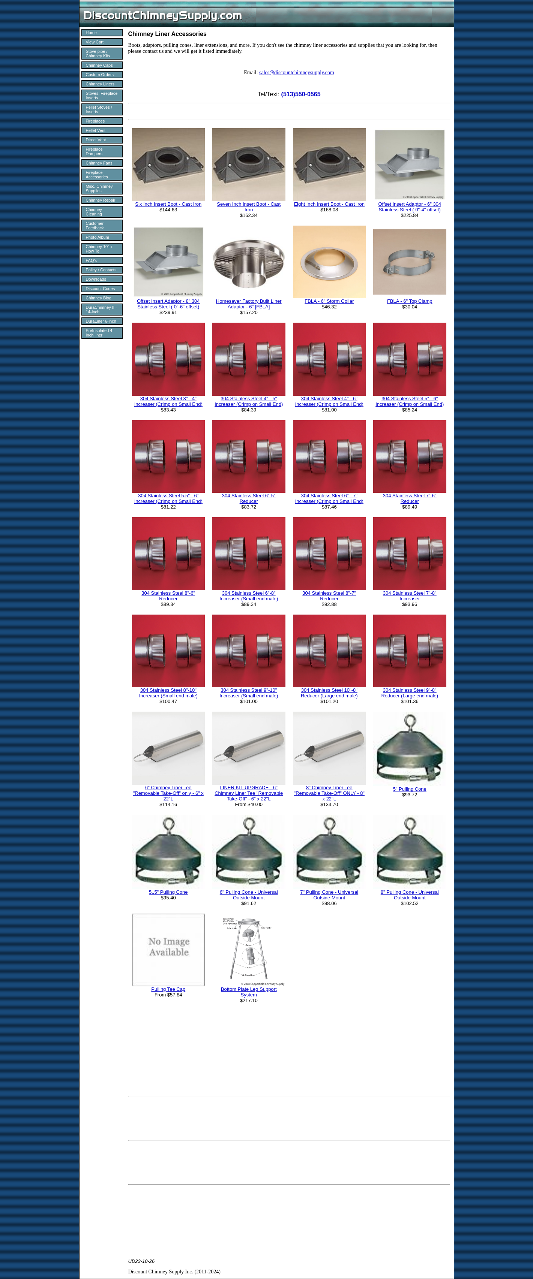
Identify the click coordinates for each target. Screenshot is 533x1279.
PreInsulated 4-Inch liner (100, 332)
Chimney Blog (98, 298)
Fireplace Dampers (94, 151)
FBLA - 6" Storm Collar (329, 301)
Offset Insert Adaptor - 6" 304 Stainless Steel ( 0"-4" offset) (409, 206)
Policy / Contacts (101, 270)
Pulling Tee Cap (168, 989)
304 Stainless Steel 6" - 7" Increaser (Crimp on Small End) (329, 498)
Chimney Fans (99, 163)
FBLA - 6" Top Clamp (409, 301)
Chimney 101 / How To (99, 248)
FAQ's (91, 260)
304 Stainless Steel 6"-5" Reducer (249, 498)
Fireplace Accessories (97, 174)
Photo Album (97, 237)
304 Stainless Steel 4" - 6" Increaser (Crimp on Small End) (329, 401)
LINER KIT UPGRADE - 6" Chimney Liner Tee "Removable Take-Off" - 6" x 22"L (249, 793)
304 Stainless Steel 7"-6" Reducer (410, 498)
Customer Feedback (95, 225)
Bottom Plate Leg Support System (249, 992)
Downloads (96, 279)
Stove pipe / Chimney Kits (98, 53)
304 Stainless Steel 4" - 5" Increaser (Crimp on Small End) (249, 401)
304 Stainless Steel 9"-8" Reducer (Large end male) (409, 693)
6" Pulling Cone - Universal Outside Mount (249, 895)
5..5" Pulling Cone (168, 892)
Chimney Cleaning (94, 211)
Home (91, 32)
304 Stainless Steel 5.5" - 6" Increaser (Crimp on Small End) (168, 498)
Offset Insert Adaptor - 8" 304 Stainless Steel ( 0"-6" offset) (168, 304)
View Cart (95, 42)
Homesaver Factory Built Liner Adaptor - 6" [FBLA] (249, 304)
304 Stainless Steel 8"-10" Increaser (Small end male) (168, 693)
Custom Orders (100, 74)
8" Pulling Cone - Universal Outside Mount (410, 895)
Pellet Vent (96, 130)
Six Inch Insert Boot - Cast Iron (168, 204)
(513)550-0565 (301, 94)
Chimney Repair (101, 200)
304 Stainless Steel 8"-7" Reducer (329, 595)
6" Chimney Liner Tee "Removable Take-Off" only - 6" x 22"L (168, 793)
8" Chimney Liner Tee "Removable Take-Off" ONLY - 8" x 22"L (329, 793)
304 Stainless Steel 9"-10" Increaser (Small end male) (248, 693)
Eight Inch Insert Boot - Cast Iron (329, 204)
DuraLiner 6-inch (101, 321)
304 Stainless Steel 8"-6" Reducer (168, 595)
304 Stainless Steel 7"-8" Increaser (410, 595)
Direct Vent (96, 140)
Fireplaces (95, 121)
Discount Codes (100, 288)
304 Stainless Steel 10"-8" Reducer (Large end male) (329, 693)
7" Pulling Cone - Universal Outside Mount (329, 895)
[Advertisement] (289, 1118)
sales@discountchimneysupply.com (296, 72)
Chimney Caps (99, 65)
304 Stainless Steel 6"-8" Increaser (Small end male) (248, 595)
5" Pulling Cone (409, 789)
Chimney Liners (100, 84)
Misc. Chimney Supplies (99, 188)
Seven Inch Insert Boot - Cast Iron (249, 206)
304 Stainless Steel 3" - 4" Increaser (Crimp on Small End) (168, 401)
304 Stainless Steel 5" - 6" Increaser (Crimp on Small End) (409, 401)
